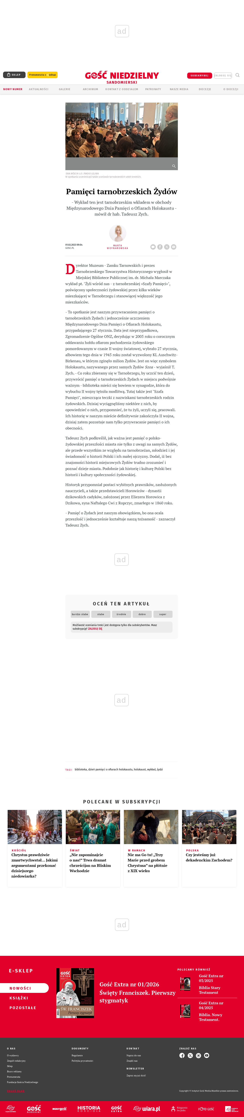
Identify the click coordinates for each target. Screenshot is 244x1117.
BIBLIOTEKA (81, 769)
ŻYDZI (160, 769)
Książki (18, 998)
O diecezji (230, 89)
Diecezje (205, 89)
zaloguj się (223, 75)
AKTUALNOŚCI (38, 89)
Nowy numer (12, 89)
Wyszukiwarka (237, 75)
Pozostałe (18, 1007)
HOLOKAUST (140, 769)
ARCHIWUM (90, 89)
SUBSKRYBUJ (200, 75)
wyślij (174, 246)
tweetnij (167, 246)
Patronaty (153, 89)
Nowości (18, 988)
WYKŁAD (151, 769)
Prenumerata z (42, 75)
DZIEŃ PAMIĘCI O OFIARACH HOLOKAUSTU (110, 769)
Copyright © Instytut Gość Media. (195, 1091)
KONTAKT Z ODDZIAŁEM (121, 89)
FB (160, 246)
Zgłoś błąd (16, 1091)
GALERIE (65, 89)
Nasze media (179, 89)
